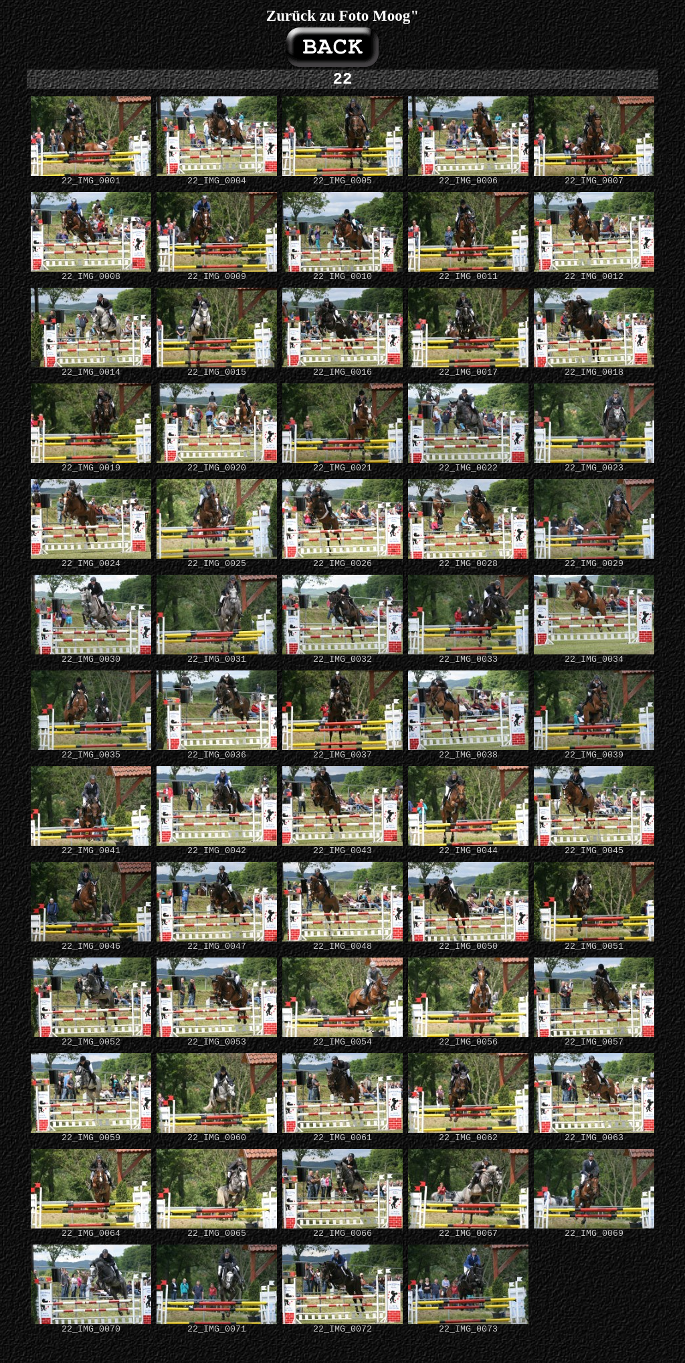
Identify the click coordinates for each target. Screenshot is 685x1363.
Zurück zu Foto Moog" (342, 15)
